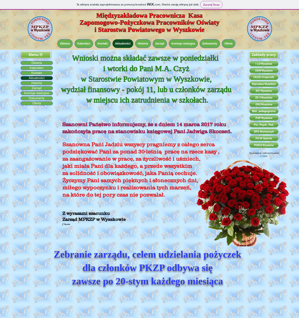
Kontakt (36, 73)
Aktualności (37, 78)
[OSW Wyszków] (263, 70)
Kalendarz (37, 68)
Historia (36, 83)
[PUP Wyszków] (263, 118)
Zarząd (37, 88)
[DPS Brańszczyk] (263, 131)
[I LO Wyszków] (263, 63)
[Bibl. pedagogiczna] (263, 111)
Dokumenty (36, 98)
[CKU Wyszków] (263, 104)
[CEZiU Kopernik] (263, 77)
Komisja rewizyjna (36, 93)
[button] (36, 54)
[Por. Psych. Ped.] (263, 124)
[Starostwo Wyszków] (263, 84)
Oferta (36, 103)
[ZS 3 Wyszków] (263, 97)
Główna (36, 62)
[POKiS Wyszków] (263, 145)
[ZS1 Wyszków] (263, 91)
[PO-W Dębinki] (263, 138)
